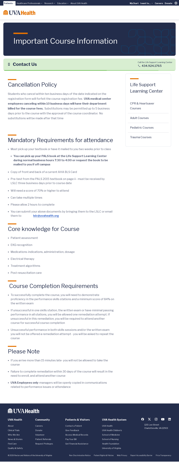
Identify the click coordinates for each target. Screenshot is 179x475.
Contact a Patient (73, 426)
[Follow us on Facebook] (142, 419)
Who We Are (14, 435)
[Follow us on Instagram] (156, 419)
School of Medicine (111, 435)
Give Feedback (72, 430)
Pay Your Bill (70, 439)
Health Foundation (110, 444)
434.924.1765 (152, 65)
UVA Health (107, 426)
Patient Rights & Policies (104, 455)
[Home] (19, 12)
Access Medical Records (76, 435)
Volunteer (39, 435)
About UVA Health (78, 3)
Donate (168, 3)
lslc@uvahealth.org (46, 215)
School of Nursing (110, 439)
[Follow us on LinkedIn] (169, 419)
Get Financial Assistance (76, 444)
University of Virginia (111, 448)
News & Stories (15, 439)
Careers (159, 3)
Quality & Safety (15, 448)
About (11, 426)
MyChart (134, 3)
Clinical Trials (14, 430)
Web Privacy (122, 455)
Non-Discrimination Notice (79, 455)
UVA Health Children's (112, 430)
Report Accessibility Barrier (141, 455)
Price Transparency (163, 455)
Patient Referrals (43, 439)
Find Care (12, 444)
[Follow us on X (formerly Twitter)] (149, 419)
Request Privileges (44, 444)
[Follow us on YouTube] (162, 419)
